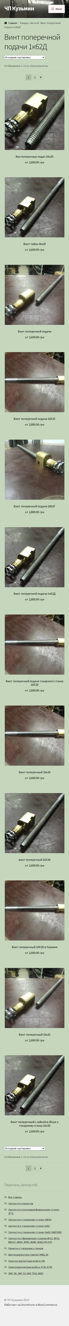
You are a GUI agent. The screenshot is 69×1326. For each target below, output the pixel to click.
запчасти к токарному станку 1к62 (28, 1226)
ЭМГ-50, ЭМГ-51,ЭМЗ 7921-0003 (25, 1273)
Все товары (15, 1197)
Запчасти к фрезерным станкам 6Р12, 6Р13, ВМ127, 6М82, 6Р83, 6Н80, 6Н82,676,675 (34, 1240)
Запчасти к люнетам (20, 1203)
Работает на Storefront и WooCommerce (30, 1305)
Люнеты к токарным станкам (25, 1248)
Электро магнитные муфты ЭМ (26, 1261)
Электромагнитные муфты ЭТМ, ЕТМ (30, 1267)
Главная (12, 23)
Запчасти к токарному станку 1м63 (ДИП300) (35, 1232)
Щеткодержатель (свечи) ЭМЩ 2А (28, 1254)
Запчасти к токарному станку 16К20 (29, 1219)
